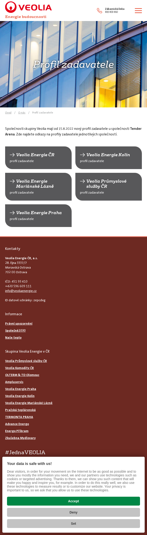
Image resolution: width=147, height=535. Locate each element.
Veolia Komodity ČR (19, 368)
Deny (73, 512)
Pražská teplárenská (20, 410)
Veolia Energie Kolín (108, 155)
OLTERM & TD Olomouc (22, 375)
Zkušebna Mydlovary (20, 438)
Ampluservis (14, 382)
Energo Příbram (16, 431)
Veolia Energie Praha (39, 213)
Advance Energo (17, 424)
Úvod (8, 112)
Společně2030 (15, 330)
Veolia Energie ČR (35, 155)
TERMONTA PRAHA (19, 417)
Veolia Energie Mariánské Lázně (35, 183)
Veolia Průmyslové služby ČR (106, 183)
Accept (73, 501)
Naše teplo (13, 337)
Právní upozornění (18, 323)
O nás (21, 112)
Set (73, 523)
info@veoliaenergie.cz (21, 291)
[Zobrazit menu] (138, 10)
